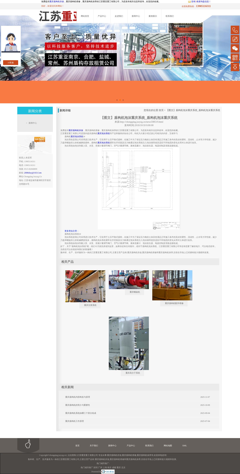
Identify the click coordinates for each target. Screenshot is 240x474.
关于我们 (94, 445)
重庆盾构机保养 (144, 455)
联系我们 (170, 16)
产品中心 (102, 16)
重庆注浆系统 (90, 305)
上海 (105, 467)
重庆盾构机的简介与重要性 (77, 405)
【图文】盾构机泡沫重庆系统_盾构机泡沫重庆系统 (193, 110)
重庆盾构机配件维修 (174, 303)
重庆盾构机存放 (57, 1)
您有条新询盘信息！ (199, 1)
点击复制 (72, 455)
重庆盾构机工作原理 (74, 421)
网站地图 (168, 445)
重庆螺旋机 (135, 292)
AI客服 (11, 62)
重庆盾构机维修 (129, 455)
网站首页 (85, 16)
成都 (114, 467)
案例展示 (153, 16)
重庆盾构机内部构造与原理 (77, 397)
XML (184, 445)
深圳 (96, 467)
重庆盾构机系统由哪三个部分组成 (80, 413)
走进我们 (119, 16)
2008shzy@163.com (32, 173)
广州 (100, 467)
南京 (109, 467)
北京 (123, 467)
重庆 (119, 467)
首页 (161, 110)
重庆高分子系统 (133, 373)
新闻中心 (136, 16)
